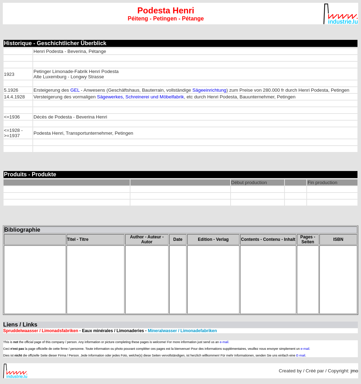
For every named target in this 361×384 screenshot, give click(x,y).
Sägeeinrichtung (209, 90)
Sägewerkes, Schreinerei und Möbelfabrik (140, 96)
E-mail (300, 355)
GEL (74, 90)
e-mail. (224, 342)
